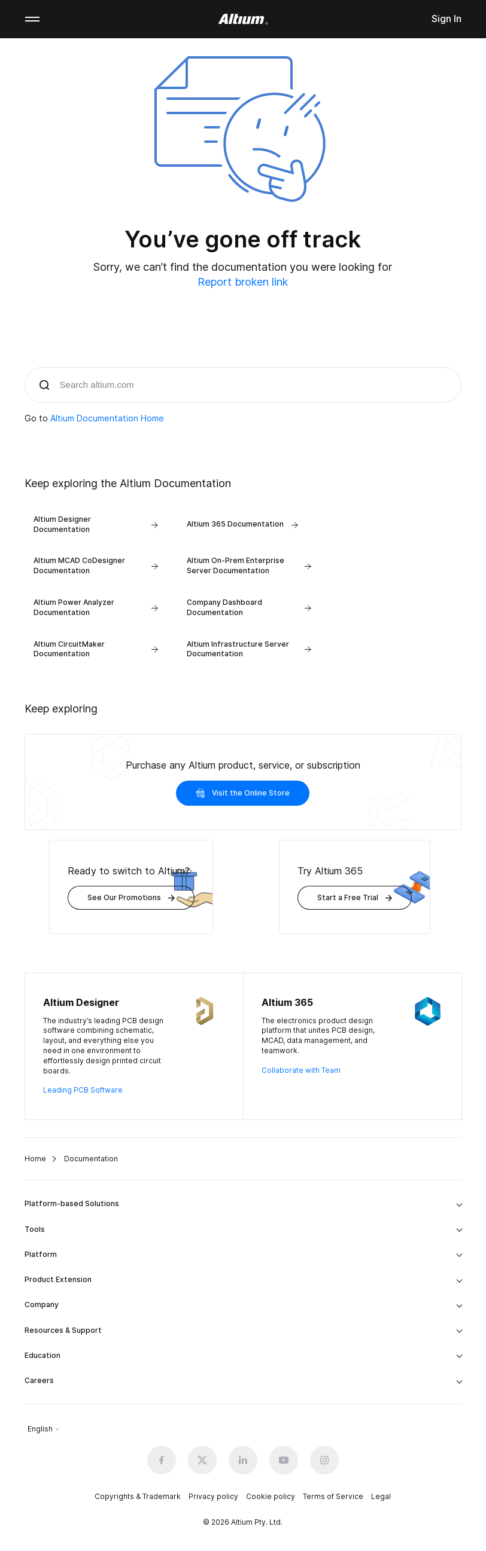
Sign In (446, 19)
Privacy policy (213, 1496)
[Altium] (243, 19)
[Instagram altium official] (324, 1460)
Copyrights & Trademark (138, 1496)
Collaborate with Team (301, 1070)
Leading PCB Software (83, 1089)
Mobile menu (32, 19)
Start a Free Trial (354, 897)
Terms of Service (333, 1496)
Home (35, 1158)
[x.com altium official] (202, 1460)
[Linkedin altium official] (243, 1460)
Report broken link (243, 282)
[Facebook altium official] (161, 1460)
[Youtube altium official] (283, 1460)
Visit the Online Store (243, 793)
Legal (381, 1496)
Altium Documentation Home (107, 418)
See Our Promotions (131, 897)
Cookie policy (270, 1496)
